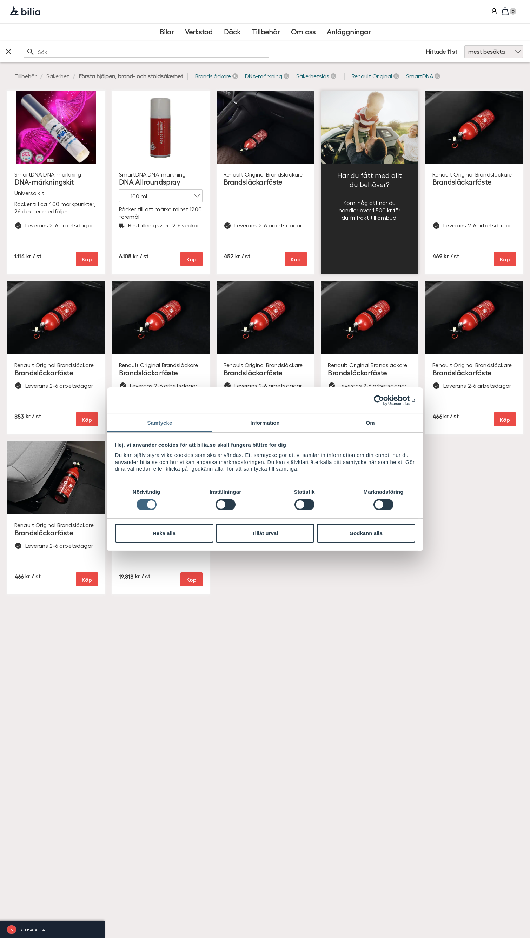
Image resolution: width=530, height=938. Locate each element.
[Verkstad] (198, 32)
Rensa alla (32, 929)
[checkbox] (52, 114)
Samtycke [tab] (159, 422)
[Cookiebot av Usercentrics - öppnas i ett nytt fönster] (384, 400)
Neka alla (164, 533)
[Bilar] (166, 32)
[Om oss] (303, 32)
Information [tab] (265, 422)
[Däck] (232, 32)
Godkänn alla (365, 533)
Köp (192, 266)
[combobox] (235, 52)
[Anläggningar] (348, 32)
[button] (321, 76)
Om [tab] (370, 422)
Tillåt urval (265, 533)
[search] (235, 52)
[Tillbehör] (265, 32)
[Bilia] (25, 11)
